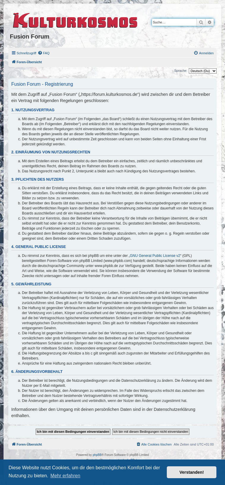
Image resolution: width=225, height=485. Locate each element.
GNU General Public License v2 (155, 256)
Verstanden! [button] (192, 472)
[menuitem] (44, 53)
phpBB (97, 455)
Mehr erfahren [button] (65, 475)
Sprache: (180, 70)
